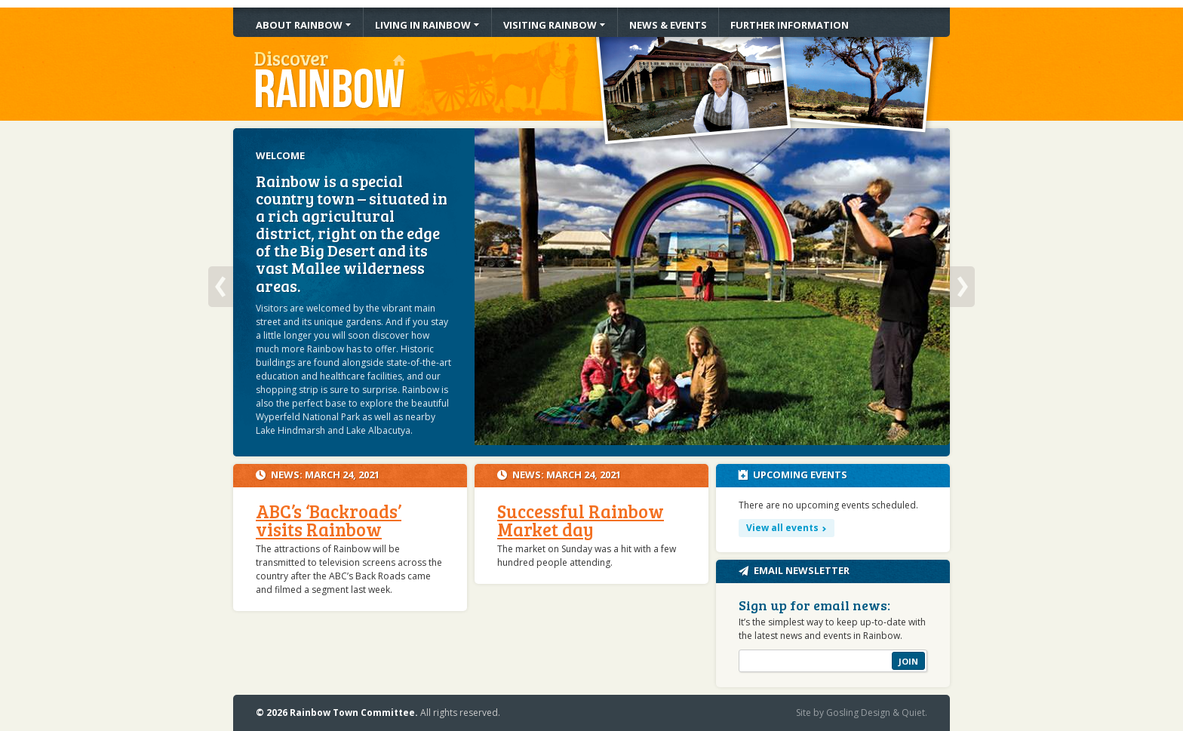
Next (962, 286)
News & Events (668, 25)
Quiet (913, 712)
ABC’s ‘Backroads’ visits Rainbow (328, 520)
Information (789, 25)
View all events (782, 527)
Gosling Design (858, 712)
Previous (220, 286)
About (299, 25)
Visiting (550, 25)
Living (423, 25)
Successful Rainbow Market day (580, 520)
